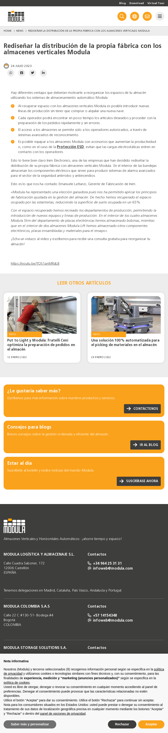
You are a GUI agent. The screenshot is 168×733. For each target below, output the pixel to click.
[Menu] (159, 16)
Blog (122, 3)
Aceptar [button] (151, 724)
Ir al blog (145, 445)
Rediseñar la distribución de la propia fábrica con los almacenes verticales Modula (89, 30)
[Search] (121, 16)
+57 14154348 (102, 615)
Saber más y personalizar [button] (30, 724)
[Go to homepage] (16, 16)
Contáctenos (142, 409)
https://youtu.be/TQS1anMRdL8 (35, 263)
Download (136, 3)
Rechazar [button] (122, 724)
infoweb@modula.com (110, 568)
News (20, 30)
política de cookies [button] (17, 682)
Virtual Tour (155, 3)
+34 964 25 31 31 (105, 563)
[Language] (134, 16)
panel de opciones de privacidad (63, 713)
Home (8, 30)
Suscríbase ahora (138, 481)
